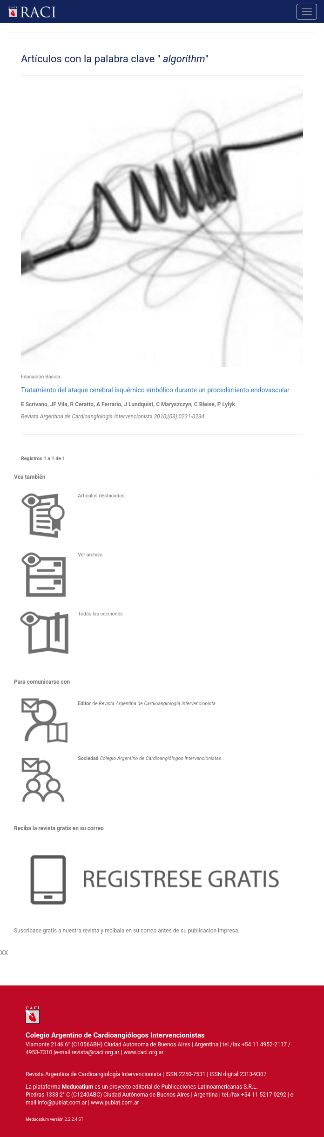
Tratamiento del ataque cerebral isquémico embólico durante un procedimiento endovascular (155, 390)
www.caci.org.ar (143, 1052)
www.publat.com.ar (114, 1102)
